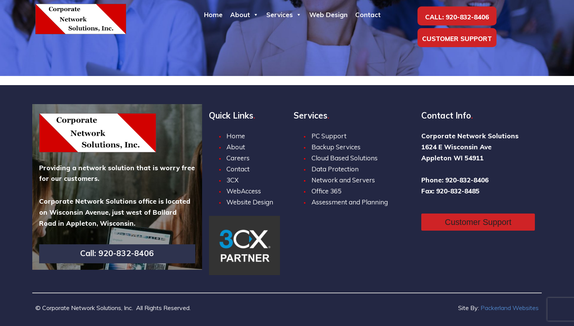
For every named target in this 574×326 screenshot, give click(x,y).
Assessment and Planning (350, 202)
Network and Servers (343, 180)
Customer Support (457, 39)
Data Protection (335, 169)
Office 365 (327, 191)
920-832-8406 (467, 17)
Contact (368, 15)
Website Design (249, 202)
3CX (232, 180)
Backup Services (336, 147)
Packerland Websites (510, 308)
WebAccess (243, 191)
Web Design (328, 15)
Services (284, 15)
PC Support (329, 136)
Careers (238, 158)
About (244, 15)
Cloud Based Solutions (345, 158)
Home (213, 15)
